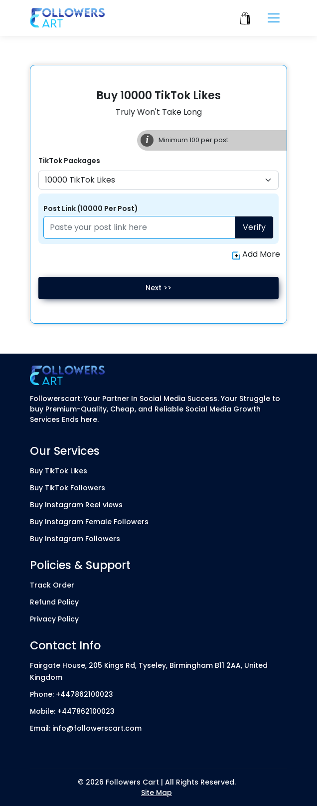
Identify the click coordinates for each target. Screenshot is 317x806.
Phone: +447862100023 (71, 694)
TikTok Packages (69, 161)
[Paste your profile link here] (139, 227)
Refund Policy (54, 602)
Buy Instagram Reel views (76, 505)
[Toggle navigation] (273, 17)
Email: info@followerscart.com (86, 728)
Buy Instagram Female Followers (89, 522)
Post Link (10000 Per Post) (90, 208)
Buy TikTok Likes (58, 471)
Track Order (52, 585)
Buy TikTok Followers (67, 488)
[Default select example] (158, 180)
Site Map (156, 793)
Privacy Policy (54, 619)
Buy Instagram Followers (75, 539)
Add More (256, 254)
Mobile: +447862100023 (72, 711)
